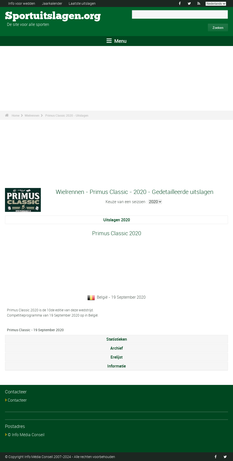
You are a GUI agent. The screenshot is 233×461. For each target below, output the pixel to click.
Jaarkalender (52, 3)
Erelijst (116, 357)
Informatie (116, 366)
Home (15, 115)
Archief (116, 348)
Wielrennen (32, 115)
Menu (116, 41)
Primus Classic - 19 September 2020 (35, 329)
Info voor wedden (21, 3)
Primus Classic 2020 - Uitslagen (66, 115)
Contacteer (17, 400)
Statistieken (116, 339)
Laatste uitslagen (82, 3)
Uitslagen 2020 (116, 220)
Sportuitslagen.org (24, 16)
